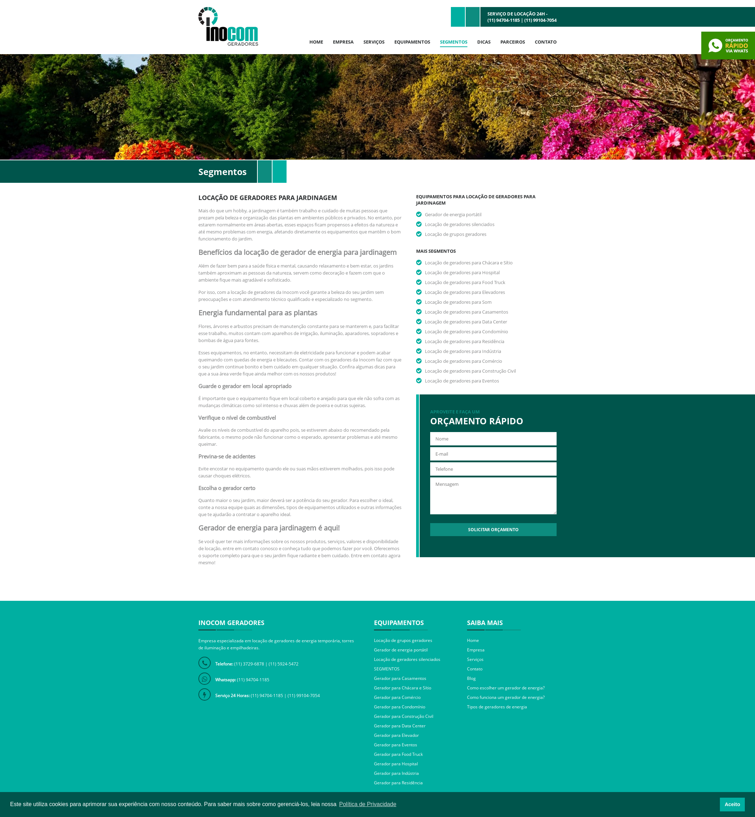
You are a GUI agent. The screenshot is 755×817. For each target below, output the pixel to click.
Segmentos (453, 42)
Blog (471, 678)
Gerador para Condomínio (399, 707)
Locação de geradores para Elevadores (465, 292)
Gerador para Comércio (397, 697)
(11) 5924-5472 (283, 664)
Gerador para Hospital (396, 764)
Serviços (374, 42)
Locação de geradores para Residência (464, 341)
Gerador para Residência (398, 783)
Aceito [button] (732, 804)
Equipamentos (412, 42)
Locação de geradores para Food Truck (465, 282)
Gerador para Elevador (396, 735)
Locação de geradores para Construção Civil (470, 371)
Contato (546, 42)
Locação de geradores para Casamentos (466, 312)
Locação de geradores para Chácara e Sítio (469, 262)
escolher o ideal (376, 500)
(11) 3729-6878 (249, 664)
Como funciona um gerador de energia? (506, 697)
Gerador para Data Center (400, 726)
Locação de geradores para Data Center (466, 322)
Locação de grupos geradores (455, 234)
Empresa (343, 42)
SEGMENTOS (387, 669)
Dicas (484, 42)
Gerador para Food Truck (398, 754)
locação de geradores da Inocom (264, 292)
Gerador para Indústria (396, 773)
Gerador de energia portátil (453, 214)
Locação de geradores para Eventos (462, 381)
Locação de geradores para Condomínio (466, 331)
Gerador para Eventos (395, 745)
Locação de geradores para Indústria (463, 351)
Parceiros (512, 42)
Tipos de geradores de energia (497, 707)
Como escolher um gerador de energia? (506, 688)
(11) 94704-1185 (503, 20)
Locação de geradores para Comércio (463, 361)
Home (316, 42)
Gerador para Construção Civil (403, 716)
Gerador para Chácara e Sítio (402, 688)
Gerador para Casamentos (400, 678)
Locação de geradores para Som (458, 302)
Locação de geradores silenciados (459, 224)
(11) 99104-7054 (540, 20)
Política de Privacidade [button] (367, 804)
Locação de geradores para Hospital (462, 272)
